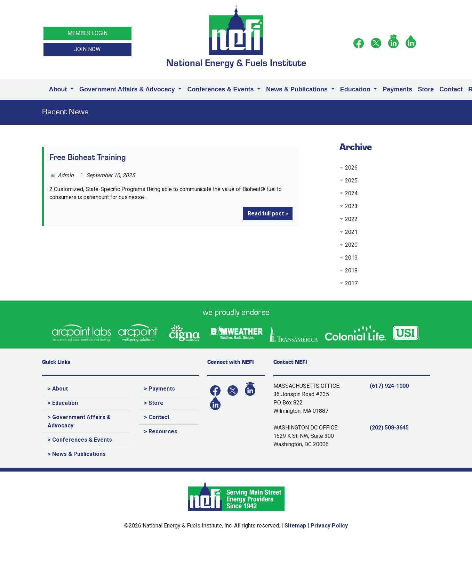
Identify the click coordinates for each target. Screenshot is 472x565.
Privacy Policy (329, 525)
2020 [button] (351, 244)
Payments (397, 89)
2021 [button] (351, 232)
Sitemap (295, 525)
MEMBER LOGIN (87, 33)
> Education (63, 403)
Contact (451, 89)
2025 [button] (351, 180)
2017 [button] (351, 283)
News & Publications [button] (297, 89)
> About (58, 388)
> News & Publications (77, 454)
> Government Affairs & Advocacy (79, 421)
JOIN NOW (87, 49)
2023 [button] (351, 206)
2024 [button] (351, 193)
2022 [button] (351, 219)
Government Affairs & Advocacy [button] (128, 89)
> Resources (160, 431)
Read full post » (268, 214)
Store (426, 89)
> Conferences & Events (80, 439)
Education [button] (356, 89)
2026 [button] (351, 167)
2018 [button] (351, 270)
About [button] (59, 89)
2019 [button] (351, 257)
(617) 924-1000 (389, 386)
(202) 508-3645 (389, 427)
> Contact (156, 417)
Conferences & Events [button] (221, 89)
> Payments (159, 388)
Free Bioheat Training (87, 156)
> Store (153, 403)
